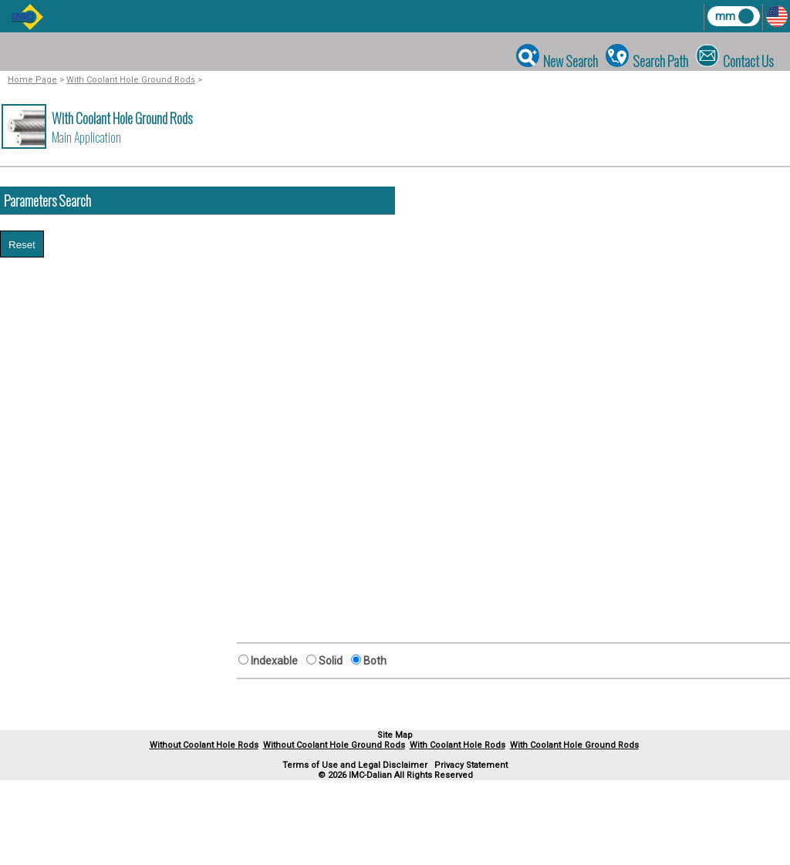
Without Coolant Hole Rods (204, 745)
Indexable (276, 661)
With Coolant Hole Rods (457, 745)
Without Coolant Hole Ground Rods (334, 745)
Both (374, 661)
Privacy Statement (471, 765)
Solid (332, 661)
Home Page (32, 80)
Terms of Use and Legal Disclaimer (354, 765)
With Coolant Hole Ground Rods (130, 80)
